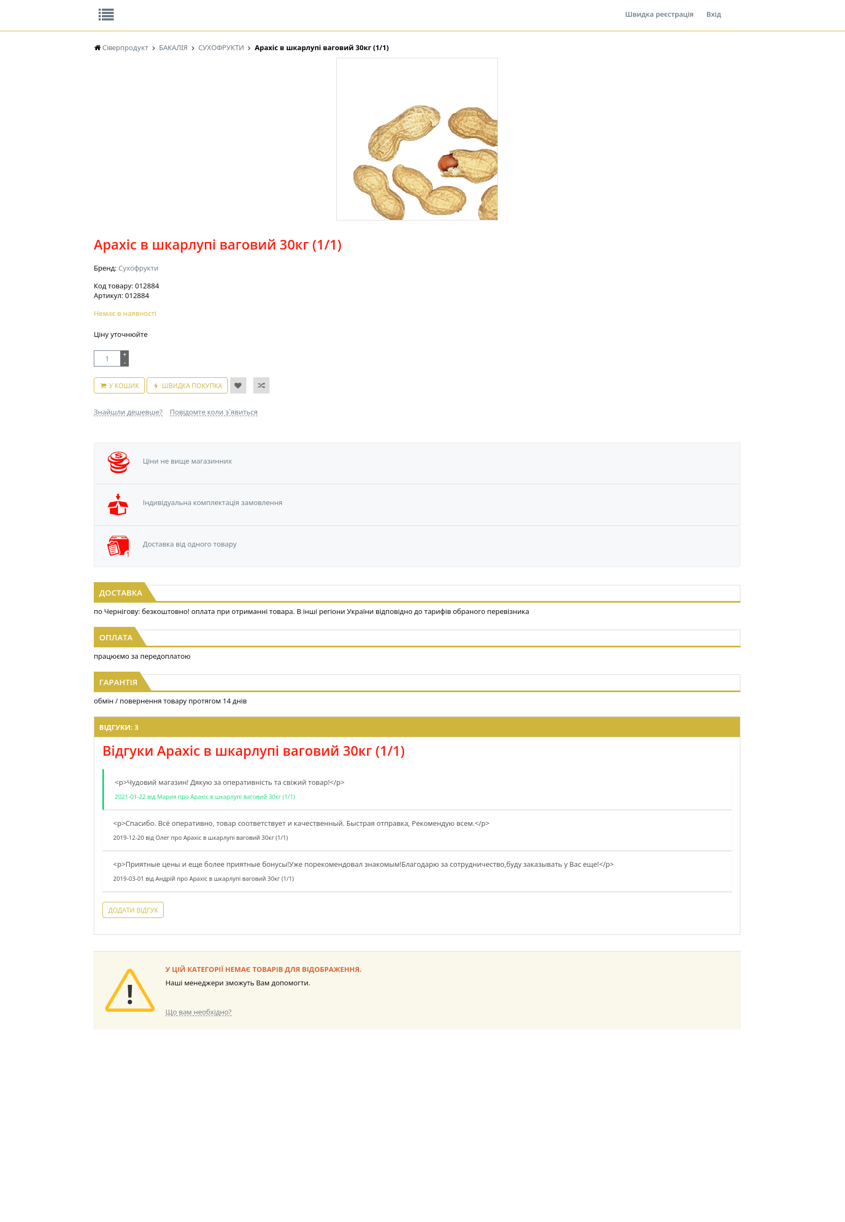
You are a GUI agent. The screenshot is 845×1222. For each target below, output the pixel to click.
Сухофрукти (370, 172)
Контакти (274, 7)
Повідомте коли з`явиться (445, 284)
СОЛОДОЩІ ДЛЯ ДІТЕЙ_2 (494, 1083)
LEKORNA (198, 1073)
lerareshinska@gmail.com (181, 1197)
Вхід (714, 7)
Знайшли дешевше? (359, 284)
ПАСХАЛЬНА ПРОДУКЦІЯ (403, 1114)
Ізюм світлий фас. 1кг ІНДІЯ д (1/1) (642, 484)
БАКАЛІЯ (107, 1134)
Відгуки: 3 (272, 631)
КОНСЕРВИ (292, 1114)
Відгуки (169, 7)
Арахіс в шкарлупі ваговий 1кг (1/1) (203, 484)
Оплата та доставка (325, 113)
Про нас (118, 7)
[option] (201, 249)
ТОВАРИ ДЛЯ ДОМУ (486, 1114)
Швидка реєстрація (659, 7)
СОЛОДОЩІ (473, 1073)
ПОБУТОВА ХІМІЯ (572, 1114)
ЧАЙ (100, 1114)
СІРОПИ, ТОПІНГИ (303, 1103)
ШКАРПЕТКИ (565, 1103)
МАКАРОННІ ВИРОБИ (308, 1134)
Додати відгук (286, 824)
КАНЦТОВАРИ (567, 1093)
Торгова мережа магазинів (417, 878)
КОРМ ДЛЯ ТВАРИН (305, 1124)
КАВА (102, 1124)
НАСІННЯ (198, 1083)
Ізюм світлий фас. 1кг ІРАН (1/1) (423, 484)
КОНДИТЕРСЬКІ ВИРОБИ (313, 1093)
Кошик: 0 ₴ (674, 114)
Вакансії (220, 7)
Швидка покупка (466, 263)
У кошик (398, 263)
